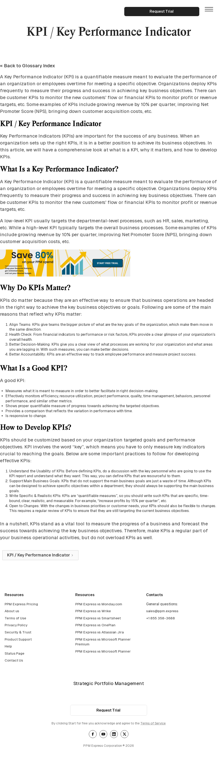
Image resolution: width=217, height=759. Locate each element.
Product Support (18, 640)
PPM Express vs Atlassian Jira (99, 633)
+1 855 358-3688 (160, 619)
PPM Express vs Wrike (93, 612)
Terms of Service (153, 724)
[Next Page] (40, 555)
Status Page (14, 654)
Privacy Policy (16, 626)
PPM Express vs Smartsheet (98, 619)
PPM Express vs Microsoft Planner (102, 652)
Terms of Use (15, 619)
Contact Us (14, 661)
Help (8, 647)
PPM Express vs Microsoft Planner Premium (102, 642)
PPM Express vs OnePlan (95, 626)
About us (12, 612)
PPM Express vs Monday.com (98, 605)
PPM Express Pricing (21, 605)
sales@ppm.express (162, 612)
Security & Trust (18, 633)
